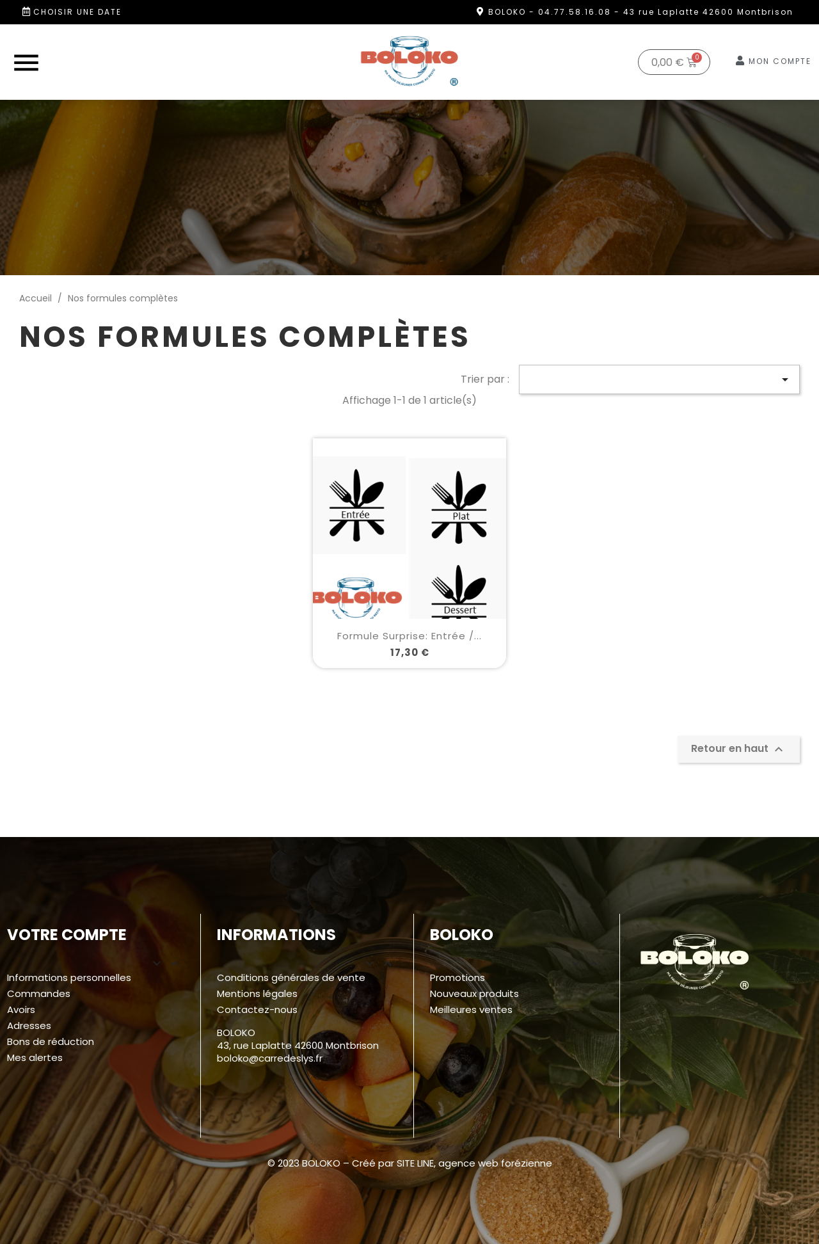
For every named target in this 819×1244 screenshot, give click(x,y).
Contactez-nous (257, 1009)
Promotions (457, 977)
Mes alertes (35, 1057)
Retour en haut (738, 749)
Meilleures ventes (471, 1009)
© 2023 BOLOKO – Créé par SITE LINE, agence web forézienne (409, 1163)
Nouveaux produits (474, 993)
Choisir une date (77, 11)
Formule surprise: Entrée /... (409, 635)
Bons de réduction (50, 1041)
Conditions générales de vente (291, 977)
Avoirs (21, 1009)
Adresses (29, 1025)
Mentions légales (257, 993)
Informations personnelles (69, 977)
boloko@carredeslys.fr (269, 1058)
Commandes (38, 993)
